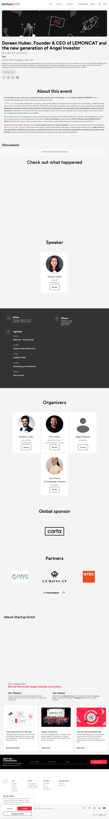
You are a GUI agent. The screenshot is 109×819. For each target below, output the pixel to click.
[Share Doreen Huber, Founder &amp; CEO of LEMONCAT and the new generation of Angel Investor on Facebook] (3, 77)
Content (69, 4)
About (93, 4)
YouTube (45, 787)
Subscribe (98, 762)
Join (50, 4)
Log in (105, 4)
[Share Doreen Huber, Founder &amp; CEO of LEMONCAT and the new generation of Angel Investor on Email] (17, 77)
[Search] (99, 4)
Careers (61, 783)
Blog (44, 785)
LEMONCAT (8, 103)
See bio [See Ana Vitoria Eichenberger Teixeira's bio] (54, 490)
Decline (9, 808)
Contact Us (62, 785)
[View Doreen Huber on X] (54, 273)
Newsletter (46, 783)
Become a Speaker (32, 787)
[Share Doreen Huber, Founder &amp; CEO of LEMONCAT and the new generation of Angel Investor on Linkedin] (12, 77)
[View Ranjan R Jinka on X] (26, 433)
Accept (24, 808)
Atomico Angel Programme (16, 127)
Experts (14, 785)
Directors (14, 791)
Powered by (99, 815)
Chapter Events (31, 785)
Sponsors (14, 789)
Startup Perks (83, 4)
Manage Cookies (17, 814)
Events (59, 4)
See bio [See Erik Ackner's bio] (54, 447)
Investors (14, 783)
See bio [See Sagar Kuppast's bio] (83, 447)
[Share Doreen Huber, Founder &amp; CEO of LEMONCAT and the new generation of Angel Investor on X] (8, 77)
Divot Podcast (47, 789)
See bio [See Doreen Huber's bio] (54, 287)
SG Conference (32, 783)
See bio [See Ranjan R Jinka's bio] (26, 447)
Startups (14, 787)
